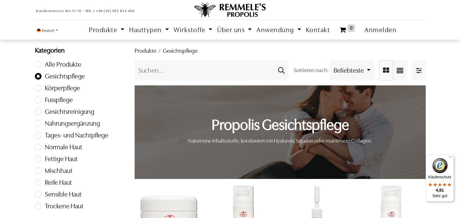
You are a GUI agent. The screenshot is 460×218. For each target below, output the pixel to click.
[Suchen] (281, 70)
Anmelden (380, 30)
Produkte (145, 51)
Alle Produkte (63, 64)
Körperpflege (62, 88)
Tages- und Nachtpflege (76, 135)
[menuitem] (318, 29)
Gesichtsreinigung (69, 111)
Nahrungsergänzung (72, 123)
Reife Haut (58, 182)
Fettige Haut (61, 159)
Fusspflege (59, 100)
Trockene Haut (64, 206)
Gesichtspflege (65, 76)
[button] (352, 70)
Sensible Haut (63, 194)
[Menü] (450, 158)
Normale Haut (63, 147)
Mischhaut (58, 170)
